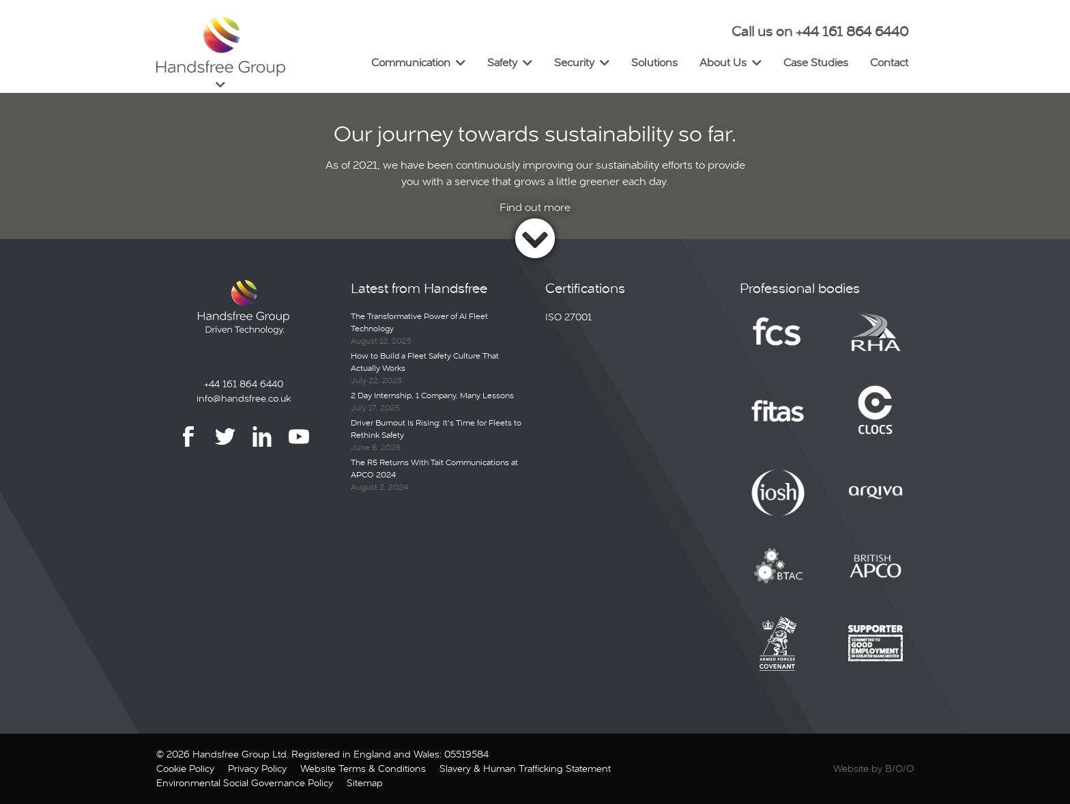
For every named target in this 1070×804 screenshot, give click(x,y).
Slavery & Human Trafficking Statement (525, 768)
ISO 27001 (568, 317)
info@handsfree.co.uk (244, 398)
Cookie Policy (185, 768)
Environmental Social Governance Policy (244, 783)
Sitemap (365, 783)
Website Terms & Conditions (363, 768)
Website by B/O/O (873, 768)
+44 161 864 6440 (243, 384)
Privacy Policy (257, 768)
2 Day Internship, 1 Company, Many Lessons (432, 395)
